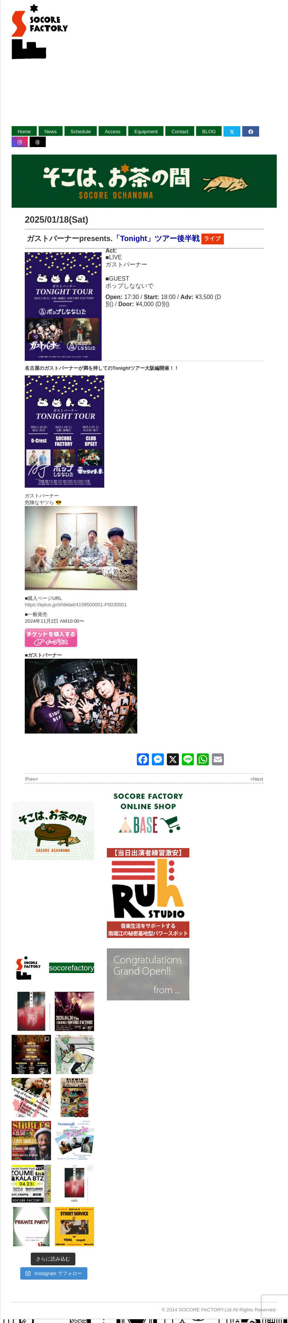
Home (24, 131)
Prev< (31, 779)
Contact (179, 131)
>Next (256, 779)
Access (112, 131)
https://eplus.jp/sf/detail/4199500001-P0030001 (76, 604)
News (51, 131)
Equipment (146, 131)
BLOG (209, 131)
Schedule (80, 131)
